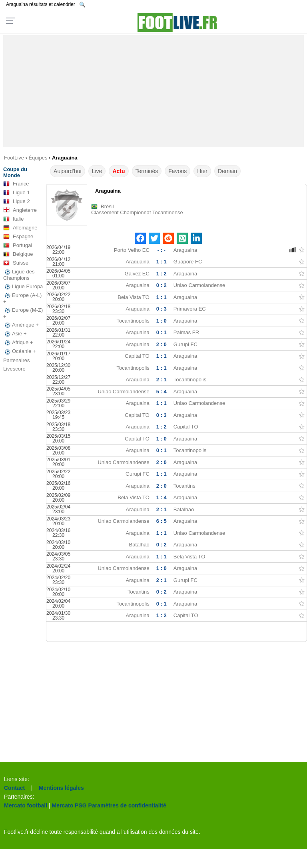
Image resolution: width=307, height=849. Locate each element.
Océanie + (19, 351)
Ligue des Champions (18, 275)
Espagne (18, 236)
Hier (202, 171)
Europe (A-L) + (22, 298)
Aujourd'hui (68, 171)
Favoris (177, 171)
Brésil (107, 206)
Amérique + (21, 325)
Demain (227, 171)
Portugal (17, 245)
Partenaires (16, 360)
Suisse (15, 263)
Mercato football (25, 805)
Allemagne (20, 228)
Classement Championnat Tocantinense (137, 212)
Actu (118, 171)
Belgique (18, 254)
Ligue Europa (23, 286)
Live (97, 171)
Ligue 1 (16, 192)
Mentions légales (61, 788)
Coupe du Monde (15, 172)
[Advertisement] (153, 91)
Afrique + (18, 342)
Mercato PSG (69, 805)
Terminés (147, 171)
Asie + (15, 334)
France (16, 184)
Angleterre (20, 210)
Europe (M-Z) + (23, 313)
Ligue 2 (16, 201)
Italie (13, 219)
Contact (14, 788)
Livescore (14, 369)
